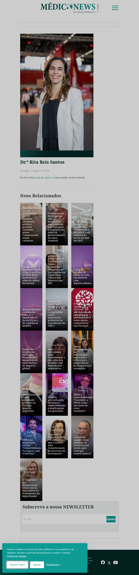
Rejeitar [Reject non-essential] (37, 564)
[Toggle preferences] (53, 565)
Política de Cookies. (17, 556)
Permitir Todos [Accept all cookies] (17, 564)
